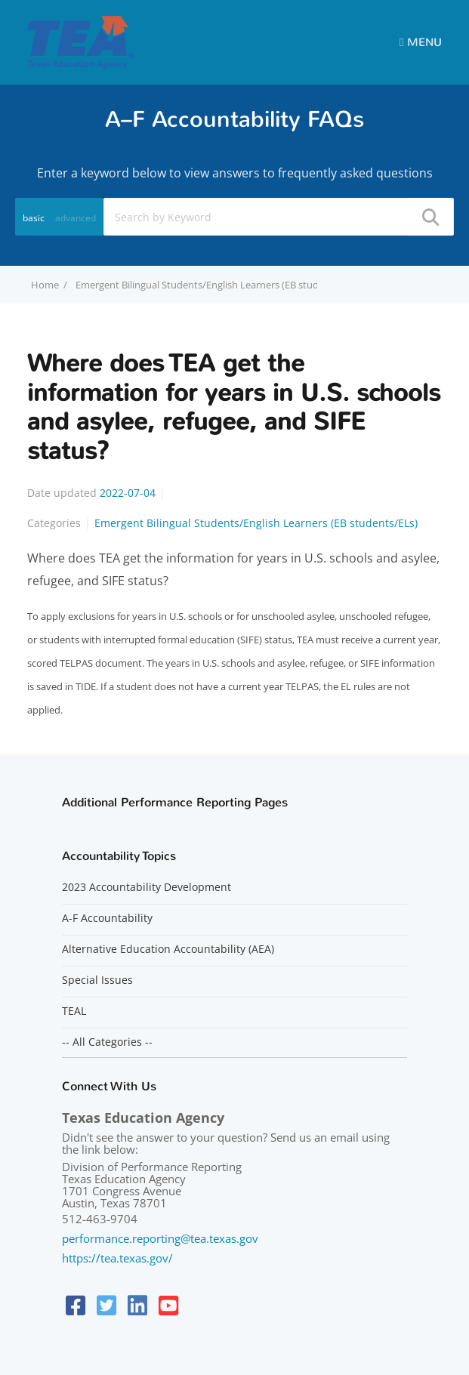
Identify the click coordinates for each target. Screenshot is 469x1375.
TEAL (74, 1011)
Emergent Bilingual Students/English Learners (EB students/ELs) (218, 284)
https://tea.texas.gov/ (117, 1258)
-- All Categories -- (107, 1042)
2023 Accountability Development (146, 887)
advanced (75, 217)
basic (34, 217)
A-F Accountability (107, 918)
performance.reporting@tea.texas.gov (160, 1238)
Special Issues (97, 980)
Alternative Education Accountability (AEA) (168, 949)
